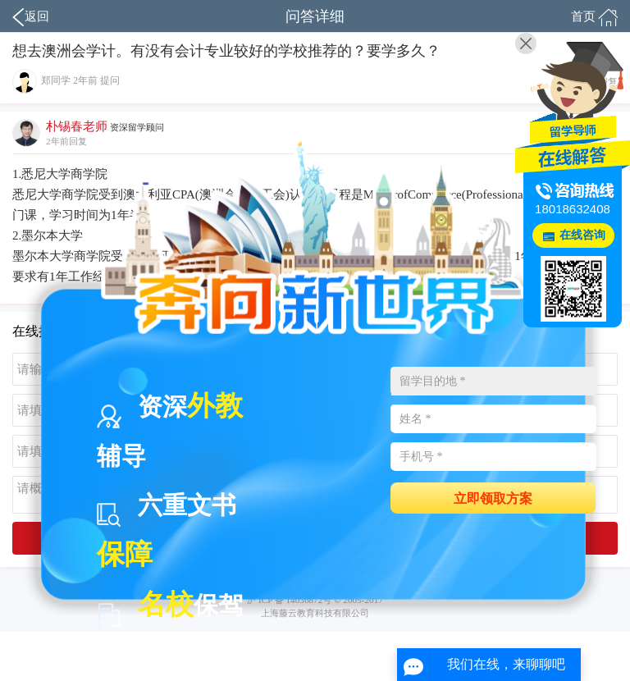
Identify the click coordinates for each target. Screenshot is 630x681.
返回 (30, 17)
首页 (594, 17)
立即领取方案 (493, 497)
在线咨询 (582, 235)
